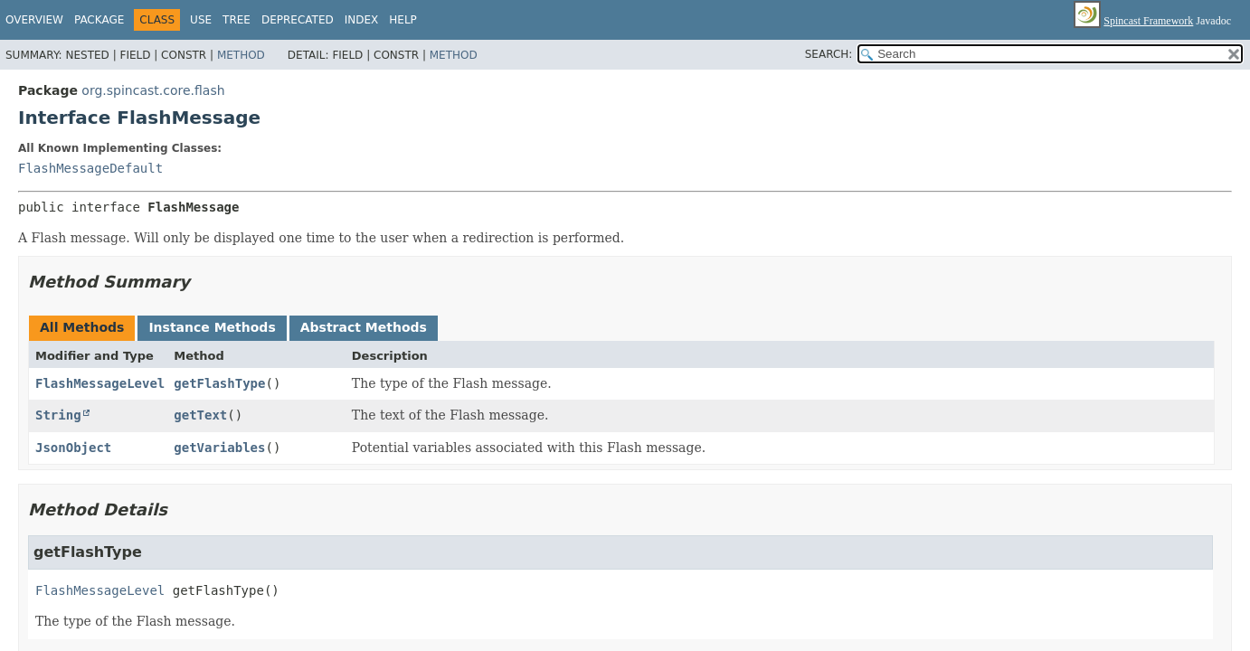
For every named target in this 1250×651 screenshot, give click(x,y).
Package (99, 20)
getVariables (219, 447)
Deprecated (297, 20)
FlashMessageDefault (90, 168)
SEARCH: (829, 54)
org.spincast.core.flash (152, 90)
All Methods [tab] (82, 327)
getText (200, 415)
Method (241, 55)
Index (362, 20)
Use (201, 20)
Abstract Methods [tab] (363, 327)
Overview (34, 20)
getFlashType (219, 383)
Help (403, 20)
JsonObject (73, 447)
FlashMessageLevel (100, 383)
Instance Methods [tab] (211, 327)
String (58, 415)
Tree (237, 20)
